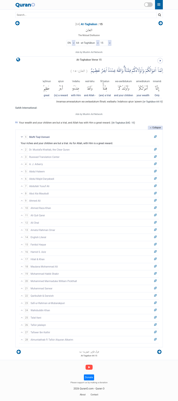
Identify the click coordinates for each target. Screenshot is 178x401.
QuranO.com (86, 388)
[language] (18, 60)
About (82, 394)
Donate (89, 377)
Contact (94, 394)
